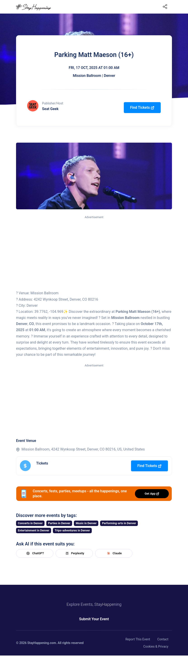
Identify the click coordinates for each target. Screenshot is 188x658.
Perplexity (74, 553)
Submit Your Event (94, 619)
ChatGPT (34, 553)
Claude (114, 553)
